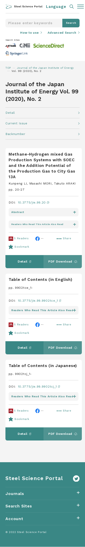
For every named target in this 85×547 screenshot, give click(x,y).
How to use (29, 32)
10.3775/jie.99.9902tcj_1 (39, 387)
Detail (10, 112)
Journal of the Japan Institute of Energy (45, 67)
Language (56, 6)
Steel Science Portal (34, 479)
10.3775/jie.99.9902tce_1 (39, 300)
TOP (8, 67)
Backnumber (15, 134)
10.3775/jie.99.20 (33, 202)
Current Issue (16, 123)
